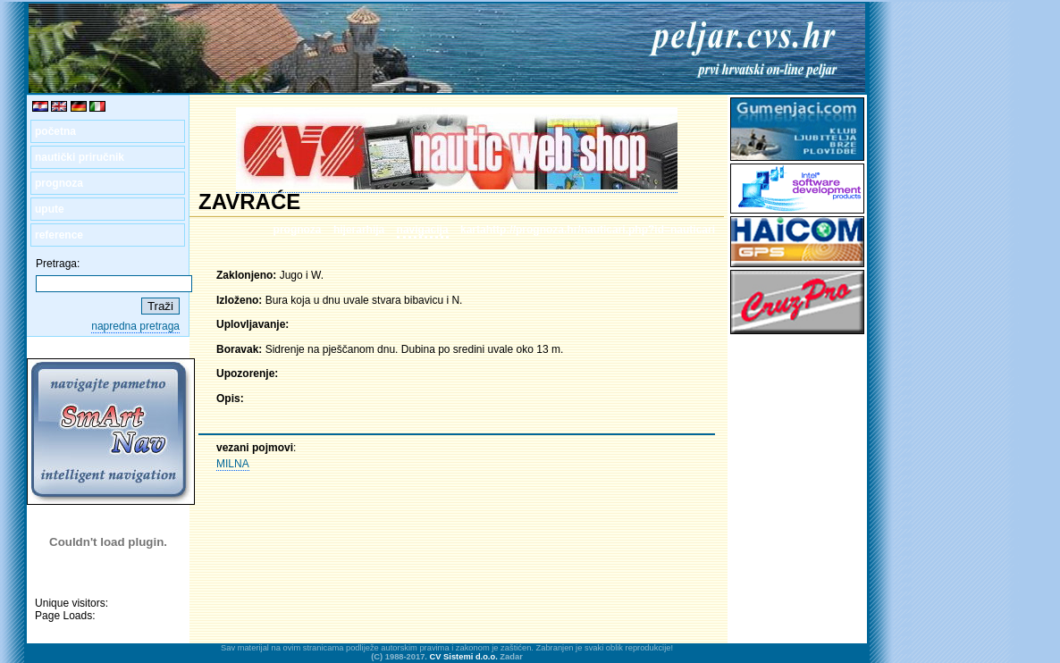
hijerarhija (358, 229)
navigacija (423, 229)
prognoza (59, 183)
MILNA (232, 463)
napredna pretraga (135, 326)
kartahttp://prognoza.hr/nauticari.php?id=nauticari (587, 229)
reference (59, 235)
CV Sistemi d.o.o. (464, 656)
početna (55, 131)
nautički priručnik (79, 157)
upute (49, 209)
